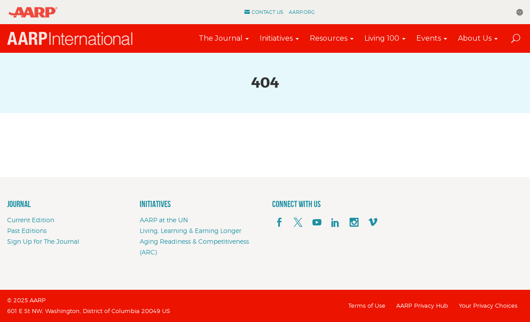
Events (428, 38)
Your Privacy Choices (488, 305)
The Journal (221, 38)
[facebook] (279, 223)
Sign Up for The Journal (43, 241)
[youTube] (317, 223)
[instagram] (354, 223)
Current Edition (30, 220)
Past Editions (27, 230)
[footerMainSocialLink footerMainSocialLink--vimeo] (373, 223)
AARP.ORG (302, 12)
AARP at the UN (164, 220)
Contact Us (267, 12)
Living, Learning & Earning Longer (190, 230)
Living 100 (381, 38)
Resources (328, 38)
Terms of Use (366, 305)
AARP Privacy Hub (422, 305)
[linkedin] (335, 223)
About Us (475, 38)
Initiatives (276, 38)
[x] (298, 223)
